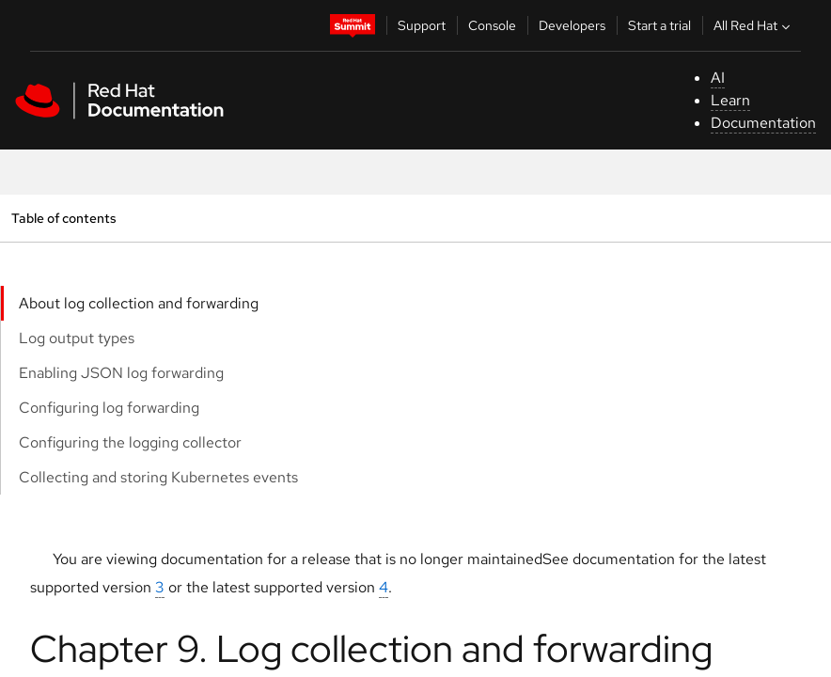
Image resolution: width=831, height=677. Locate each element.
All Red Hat (753, 25)
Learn (730, 100)
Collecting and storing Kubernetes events (158, 477)
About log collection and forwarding (139, 303)
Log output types (76, 338)
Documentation (763, 123)
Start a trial (659, 25)
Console (492, 25)
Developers (572, 25)
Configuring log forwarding (109, 407)
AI (718, 77)
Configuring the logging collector (130, 442)
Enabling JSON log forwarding (121, 373)
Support (422, 25)
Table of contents (63, 218)
